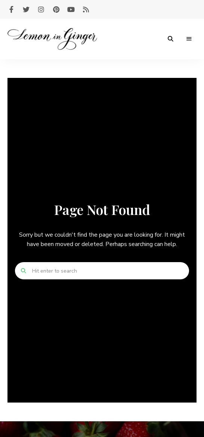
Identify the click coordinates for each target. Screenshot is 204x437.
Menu (189, 38)
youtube (71, 9)
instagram (41, 9)
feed (85, 9)
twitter (26, 9)
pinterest (56, 9)
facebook (11, 9)
